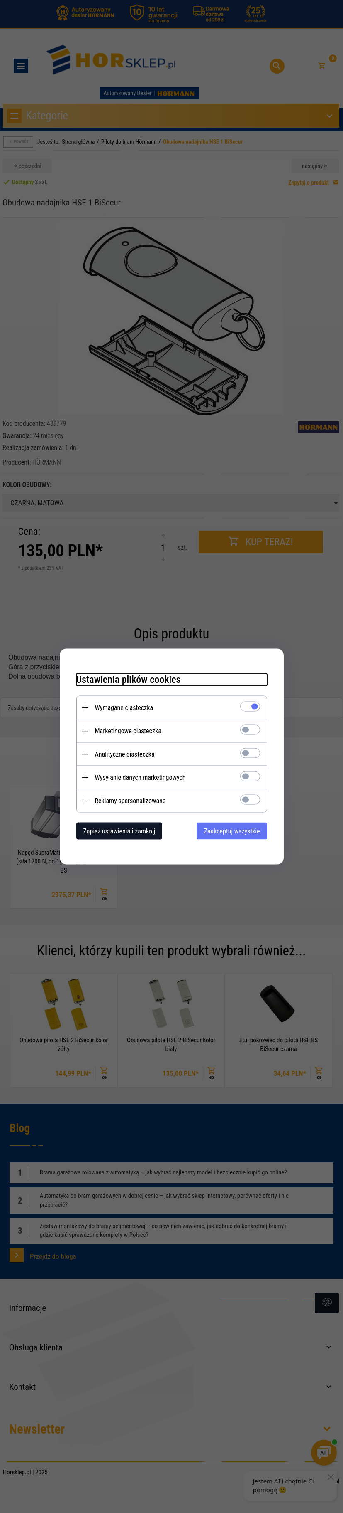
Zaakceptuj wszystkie (232, 831)
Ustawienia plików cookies (128, 679)
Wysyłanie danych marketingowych (140, 777)
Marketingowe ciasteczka (128, 731)
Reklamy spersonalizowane (130, 801)
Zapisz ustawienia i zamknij (119, 831)
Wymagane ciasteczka (124, 708)
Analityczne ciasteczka (125, 754)
